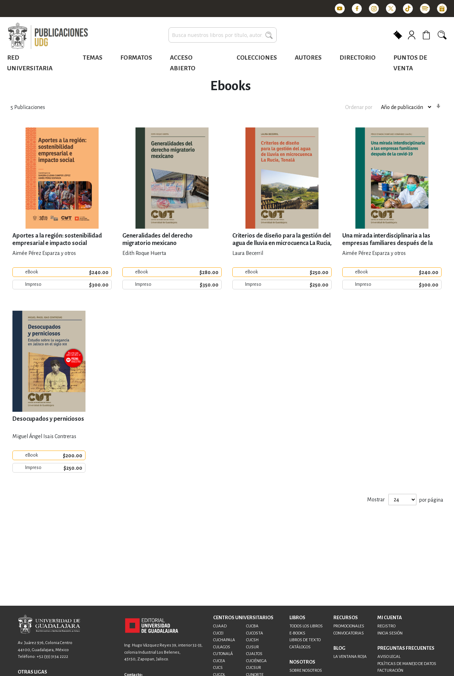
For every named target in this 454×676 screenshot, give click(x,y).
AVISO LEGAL (388, 656)
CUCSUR (253, 667)
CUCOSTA (254, 633)
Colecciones (257, 57)
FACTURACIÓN (390, 670)
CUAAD (220, 626)
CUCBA (252, 626)
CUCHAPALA (224, 640)
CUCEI (218, 633)
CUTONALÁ (223, 654)
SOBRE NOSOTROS (305, 670)
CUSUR (252, 647)
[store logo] (48, 36)
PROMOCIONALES (348, 626)
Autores (308, 57)
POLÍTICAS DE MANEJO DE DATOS (406, 663)
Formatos (136, 57)
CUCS (218, 667)
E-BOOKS (297, 633)
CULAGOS (221, 647)
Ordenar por (358, 107)
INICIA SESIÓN (390, 633)
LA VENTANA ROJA (350, 656)
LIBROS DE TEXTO (305, 640)
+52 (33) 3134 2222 (52, 656)
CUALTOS (254, 654)
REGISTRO (386, 626)
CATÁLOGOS (300, 647)
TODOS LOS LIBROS (306, 626)
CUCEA (219, 661)
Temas (93, 57)
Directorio (357, 57)
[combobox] (222, 35)
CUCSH (252, 640)
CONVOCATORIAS (348, 633)
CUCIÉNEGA (256, 661)
